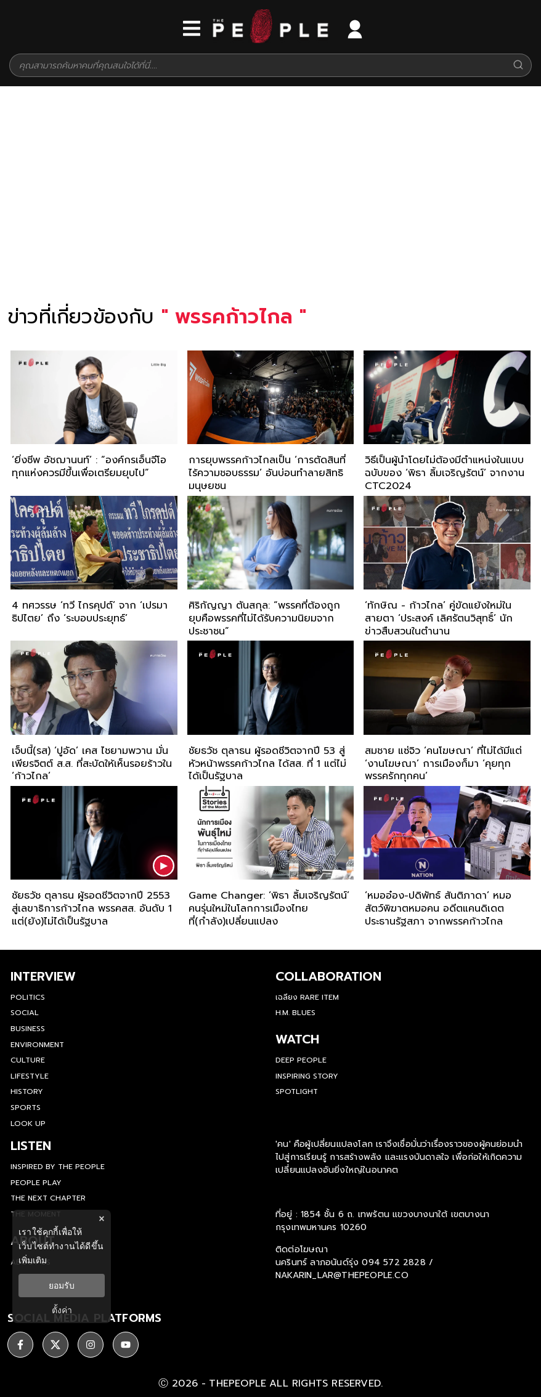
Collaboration (328, 976)
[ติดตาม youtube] (126, 1345)
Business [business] (27, 1028)
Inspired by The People (57, 1166)
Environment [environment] (37, 1044)
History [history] (26, 1091)
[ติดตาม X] (55, 1345)
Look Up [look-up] (28, 1123)
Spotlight (296, 1091)
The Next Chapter (48, 1198)
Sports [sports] (25, 1107)
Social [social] (24, 1012)
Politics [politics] (27, 997)
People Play (36, 1182)
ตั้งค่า (62, 1310)
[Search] (518, 65)
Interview (43, 976)
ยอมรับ (62, 1285)
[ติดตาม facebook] (20, 1345)
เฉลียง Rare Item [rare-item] (307, 997)
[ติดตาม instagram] (91, 1345)
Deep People (301, 1060)
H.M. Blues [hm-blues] (295, 1012)
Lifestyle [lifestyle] (29, 1076)
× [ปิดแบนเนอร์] (101, 1218)
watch (297, 1039)
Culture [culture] (27, 1060)
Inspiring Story (306, 1076)
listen (30, 1145)
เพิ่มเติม (32, 1260)
